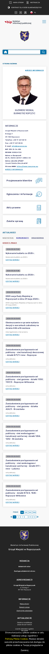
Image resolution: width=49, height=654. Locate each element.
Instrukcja (33, 2)
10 (22, 512)
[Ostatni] (37, 517)
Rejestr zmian (24, 607)
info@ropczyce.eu (19, 146)
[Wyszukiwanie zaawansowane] (24, 52)
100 (34, 512)
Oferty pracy (10, 243)
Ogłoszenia (37, 238)
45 (30, 517)
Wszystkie (8, 238)
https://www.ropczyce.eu (27, 166)
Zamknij (24, 650)
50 (30, 512)
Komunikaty (22, 238)
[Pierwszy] (11, 517)
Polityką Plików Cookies (16, 639)
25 (26, 512)
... (26, 517)
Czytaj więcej (12, 260)
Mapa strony (16, 2)
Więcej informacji (14, 169)
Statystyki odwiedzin (25, 611)
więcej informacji (34, 70)
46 (34, 517)
